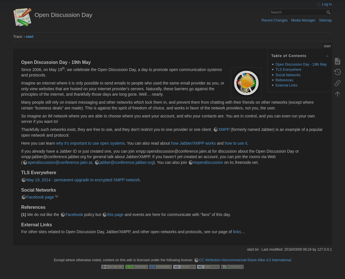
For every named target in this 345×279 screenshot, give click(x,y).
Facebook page (40, 197)
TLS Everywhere (288, 70)
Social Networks (288, 75)
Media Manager (303, 20)
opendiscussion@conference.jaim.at (60, 162)
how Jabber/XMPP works (193, 143)
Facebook (74, 214)
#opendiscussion (208, 162)
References (284, 80)
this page (115, 214)
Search (329, 12)
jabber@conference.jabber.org (127, 162)
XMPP (223, 129)
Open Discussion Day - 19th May (301, 64)
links (237, 231)
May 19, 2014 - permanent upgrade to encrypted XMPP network (83, 180)
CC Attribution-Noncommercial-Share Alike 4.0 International (245, 260)
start (29, 37)
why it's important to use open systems (90, 143)
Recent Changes (274, 20)
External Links (286, 85)
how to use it (236, 143)
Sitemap (325, 20)
